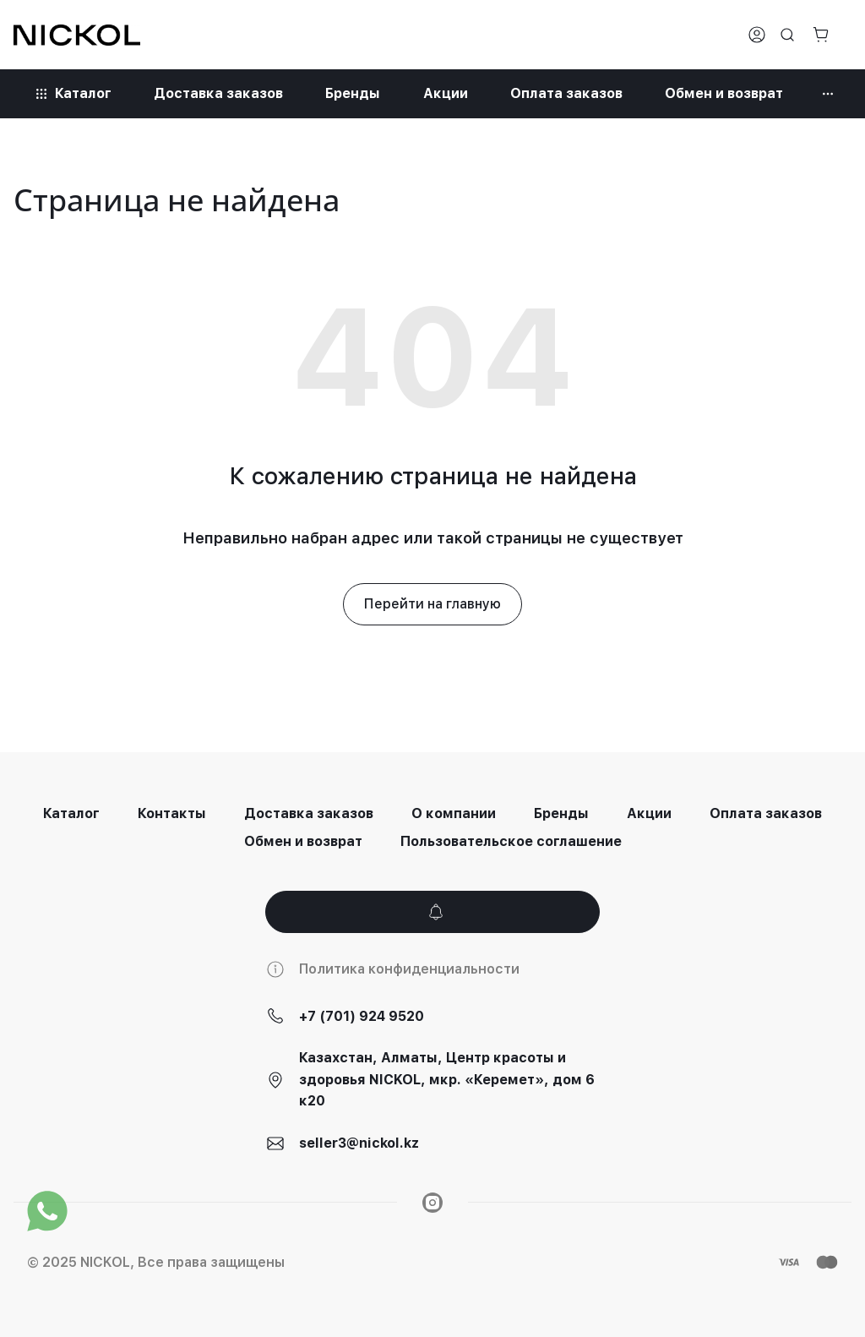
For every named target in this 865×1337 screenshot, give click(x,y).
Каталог (71, 813)
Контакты (172, 813)
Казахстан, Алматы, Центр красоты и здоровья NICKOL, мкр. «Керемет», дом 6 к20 (447, 1079)
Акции (649, 813)
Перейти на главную (432, 604)
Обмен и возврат (303, 841)
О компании (453, 813)
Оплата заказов (766, 813)
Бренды (561, 813)
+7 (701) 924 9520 (361, 1016)
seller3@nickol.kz (359, 1143)
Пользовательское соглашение (511, 841)
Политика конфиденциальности (409, 969)
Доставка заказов (308, 813)
